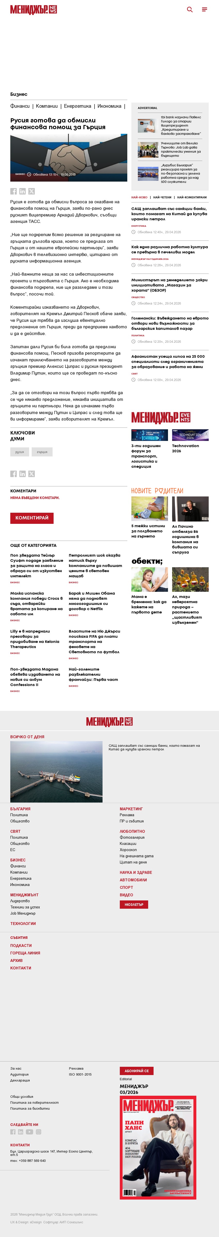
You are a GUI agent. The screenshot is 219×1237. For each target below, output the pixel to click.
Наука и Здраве (136, 872)
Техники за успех (25, 907)
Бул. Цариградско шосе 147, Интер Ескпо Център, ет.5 (51, 1153)
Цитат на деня (133, 862)
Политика (19, 815)
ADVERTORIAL (147, 108)
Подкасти (21, 945)
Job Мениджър (23, 913)
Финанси (18, 866)
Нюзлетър (134, 905)
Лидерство (20, 901)
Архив (16, 960)
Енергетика (20, 878)
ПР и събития (132, 821)
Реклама (127, 815)
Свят (15, 831)
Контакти (20, 968)
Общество (20, 821)
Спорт (126, 887)
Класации (128, 843)
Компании (19, 872)
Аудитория (19, 1074)
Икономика (20, 884)
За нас (15, 1068)
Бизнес (18, 94)
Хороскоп (128, 850)
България (20, 809)
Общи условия (21, 1096)
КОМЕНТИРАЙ (31, 518)
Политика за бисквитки (30, 1108)
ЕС (12, 850)
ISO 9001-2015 (80, 1074)
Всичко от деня (27, 736)
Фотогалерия (132, 837)
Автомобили (133, 880)
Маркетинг (131, 809)
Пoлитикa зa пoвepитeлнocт (34, 1102)
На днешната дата (137, 856)
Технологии (23, 923)
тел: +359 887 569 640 (28, 1160)
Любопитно (132, 831)
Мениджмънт (24, 895)
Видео (126, 895)
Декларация (20, 1080)
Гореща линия (25, 953)
